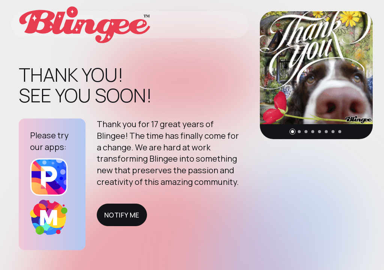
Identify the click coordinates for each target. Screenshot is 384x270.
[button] (292, 131)
